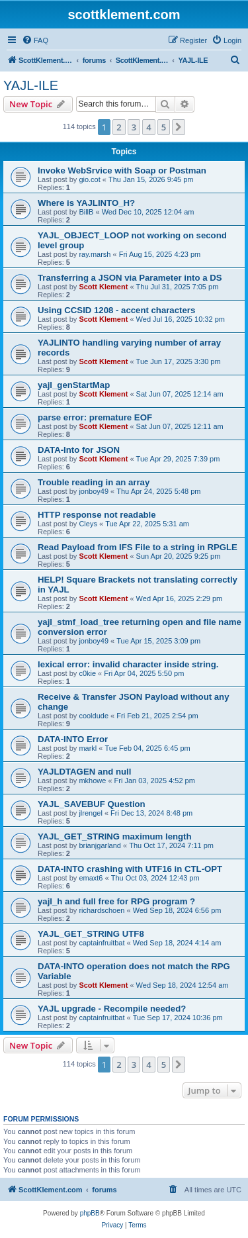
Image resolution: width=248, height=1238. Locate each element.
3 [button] (134, 127)
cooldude (93, 716)
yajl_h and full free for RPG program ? (116, 901)
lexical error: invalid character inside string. (128, 664)
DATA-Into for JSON (79, 450)
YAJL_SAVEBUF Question (91, 804)
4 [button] (148, 127)
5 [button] (163, 127)
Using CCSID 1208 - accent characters (116, 310)
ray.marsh (94, 254)
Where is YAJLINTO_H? (86, 203)
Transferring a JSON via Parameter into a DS (130, 278)
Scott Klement (103, 287)
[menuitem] (35, 40)
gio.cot (89, 179)
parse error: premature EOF (95, 417)
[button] (178, 127)
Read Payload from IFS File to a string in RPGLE (137, 547)
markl (88, 748)
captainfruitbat (101, 943)
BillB (86, 212)
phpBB (90, 1213)
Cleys (88, 524)
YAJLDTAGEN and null (84, 772)
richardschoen (101, 910)
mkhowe (92, 781)
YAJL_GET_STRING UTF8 (91, 934)
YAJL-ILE (30, 85)
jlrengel (90, 813)
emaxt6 (91, 878)
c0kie (87, 673)
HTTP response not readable (97, 515)
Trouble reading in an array (93, 482)
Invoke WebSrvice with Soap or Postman (122, 170)
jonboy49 (93, 491)
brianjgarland (100, 845)
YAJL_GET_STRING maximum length (115, 836)
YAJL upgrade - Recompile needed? (112, 1009)
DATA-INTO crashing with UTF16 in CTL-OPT (130, 869)
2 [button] (118, 127)
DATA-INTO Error (73, 739)
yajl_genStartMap (74, 385)
